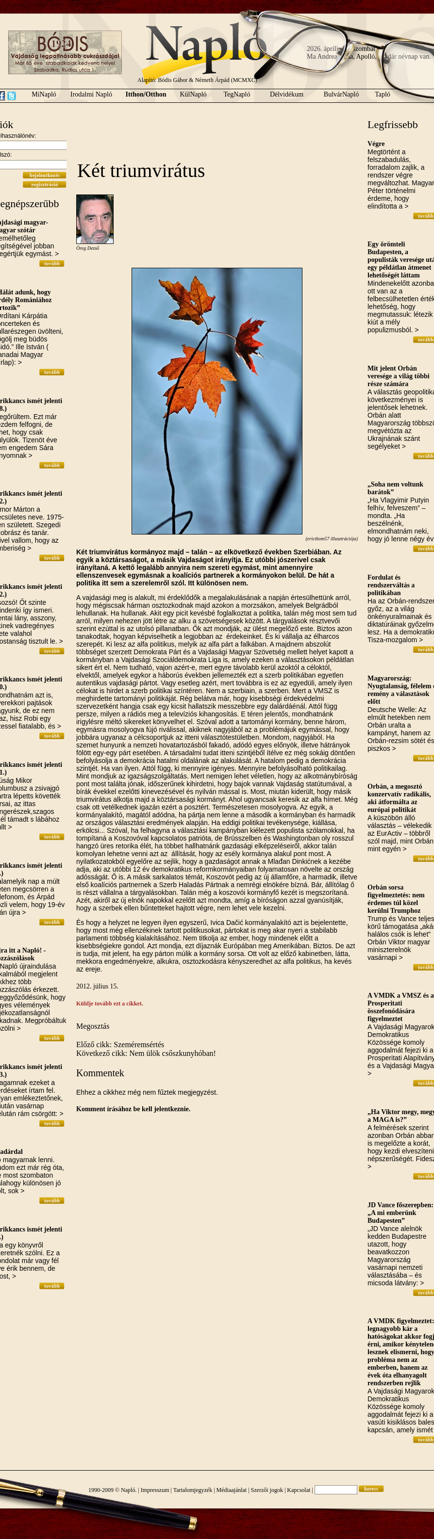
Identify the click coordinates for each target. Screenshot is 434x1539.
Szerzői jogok (267, 1490)
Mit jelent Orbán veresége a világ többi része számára (398, 376)
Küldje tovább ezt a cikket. (109, 1003)
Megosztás (92, 1026)
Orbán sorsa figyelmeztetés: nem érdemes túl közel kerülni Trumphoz (396, 899)
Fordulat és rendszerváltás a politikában (391, 585)
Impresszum (155, 1490)
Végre (376, 143)
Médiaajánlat (232, 1490)
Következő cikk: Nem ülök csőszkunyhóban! (146, 1053)
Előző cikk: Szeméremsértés (120, 1044)
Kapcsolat (298, 1490)
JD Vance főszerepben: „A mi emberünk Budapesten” (400, 1212)
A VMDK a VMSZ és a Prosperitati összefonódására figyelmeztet (400, 1007)
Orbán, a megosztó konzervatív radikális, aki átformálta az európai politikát (399, 798)
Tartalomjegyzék (192, 1490)
